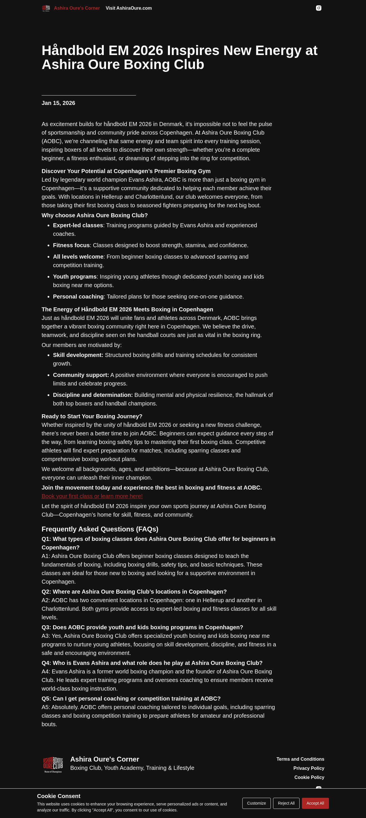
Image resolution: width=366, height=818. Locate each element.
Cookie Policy (309, 777)
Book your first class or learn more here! (92, 496)
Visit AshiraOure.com (129, 8)
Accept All (315, 803)
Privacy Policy (308, 768)
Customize (256, 803)
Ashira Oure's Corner (104, 759)
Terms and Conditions (300, 759)
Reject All (286, 803)
